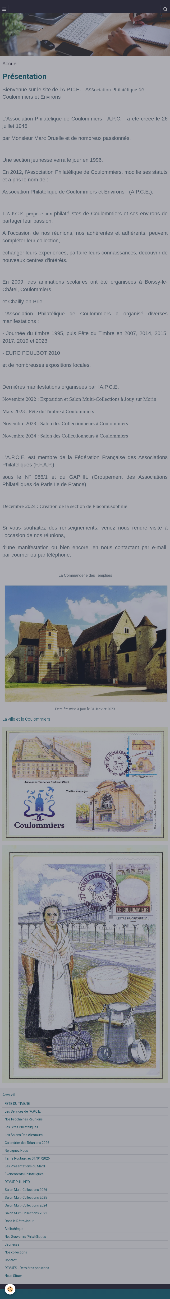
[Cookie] (10, 1289)
